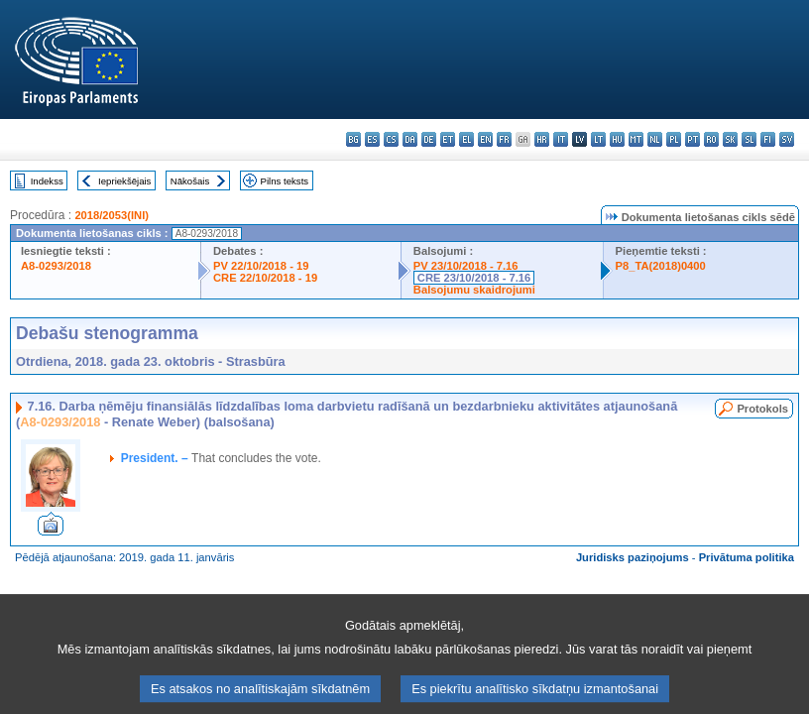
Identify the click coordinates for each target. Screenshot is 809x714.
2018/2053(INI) (111, 215)
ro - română (711, 139)
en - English (485, 139)
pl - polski (673, 139)
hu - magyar (617, 139)
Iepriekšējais (124, 181)
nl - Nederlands (654, 139)
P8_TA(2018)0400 (661, 266)
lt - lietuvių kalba (598, 139)
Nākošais (190, 181)
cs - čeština (391, 139)
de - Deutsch (428, 139)
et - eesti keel (447, 139)
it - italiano (560, 139)
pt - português (692, 139)
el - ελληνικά (466, 139)
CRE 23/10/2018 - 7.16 (473, 278)
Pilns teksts (285, 181)
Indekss (47, 181)
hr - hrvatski (541, 139)
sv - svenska (786, 139)
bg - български (353, 139)
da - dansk (410, 139)
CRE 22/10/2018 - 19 (265, 278)
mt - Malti (636, 139)
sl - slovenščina (749, 139)
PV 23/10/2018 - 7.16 (466, 266)
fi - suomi (767, 139)
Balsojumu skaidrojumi (474, 290)
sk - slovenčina (730, 139)
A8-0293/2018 (56, 266)
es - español (372, 139)
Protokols (762, 409)
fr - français (504, 139)
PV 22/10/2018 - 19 (260, 266)
